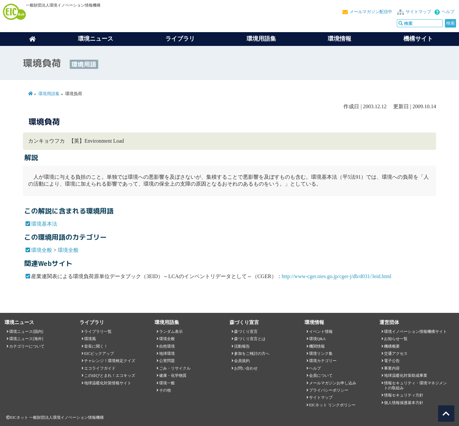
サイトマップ (418, 12)
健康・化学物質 (173, 375)
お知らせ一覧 (396, 338)
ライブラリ (180, 38)
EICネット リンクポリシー (332, 405)
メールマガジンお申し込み (332, 383)
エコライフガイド (100, 368)
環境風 (90, 338)
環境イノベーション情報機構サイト (415, 331)
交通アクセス (396, 353)
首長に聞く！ (96, 346)
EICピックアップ (99, 353)
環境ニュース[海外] (26, 338)
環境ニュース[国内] (26, 331)
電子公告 (392, 360)
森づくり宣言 (246, 331)
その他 (165, 390)
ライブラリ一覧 (98, 331)
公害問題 (167, 360)
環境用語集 (261, 38)
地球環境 (167, 353)
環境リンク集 (321, 353)
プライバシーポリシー (328, 390)
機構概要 (392, 346)
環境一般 (167, 383)
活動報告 (242, 346)
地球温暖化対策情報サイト (107, 383)
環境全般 (41, 250)
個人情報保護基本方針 (403, 402)
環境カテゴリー (323, 360)
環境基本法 (44, 224)
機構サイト (418, 38)
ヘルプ (448, 12)
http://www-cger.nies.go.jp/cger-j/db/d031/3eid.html (337, 276)
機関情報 (317, 346)
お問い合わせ (246, 368)
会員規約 (242, 360)
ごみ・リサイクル (175, 368)
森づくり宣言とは (250, 338)
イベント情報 (321, 331)
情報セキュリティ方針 (403, 395)
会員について (321, 375)
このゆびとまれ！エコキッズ (109, 375)
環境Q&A (317, 338)
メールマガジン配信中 (371, 12)
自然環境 (167, 346)
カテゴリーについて (27, 346)
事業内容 (392, 368)
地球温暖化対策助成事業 (405, 375)
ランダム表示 (171, 331)
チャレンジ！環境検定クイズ (109, 360)
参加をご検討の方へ (251, 353)
